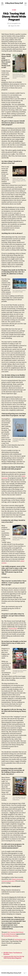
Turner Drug (13, 628)
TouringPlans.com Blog (10, 936)
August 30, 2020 (15, 25)
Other (14, 9)
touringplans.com (15, 23)
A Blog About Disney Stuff (14, 3)
